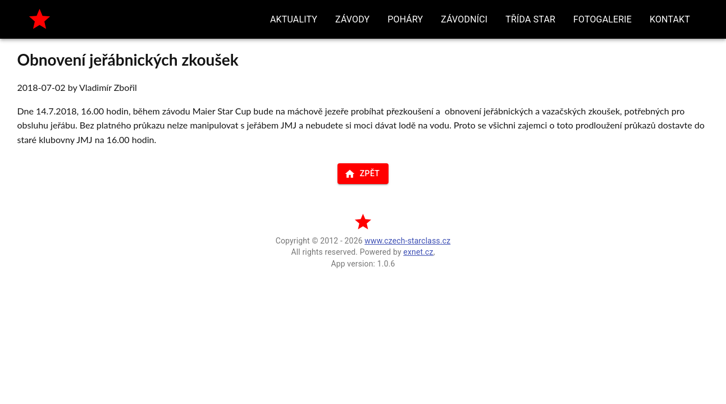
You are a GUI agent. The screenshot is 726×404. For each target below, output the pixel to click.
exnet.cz (418, 251)
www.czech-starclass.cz (407, 240)
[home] (39, 19)
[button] (293, 19)
